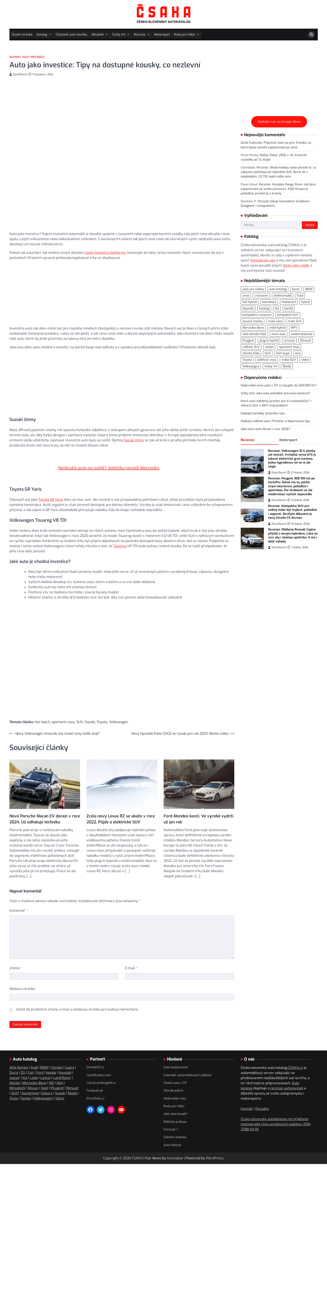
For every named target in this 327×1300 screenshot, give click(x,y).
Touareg (119, 536)
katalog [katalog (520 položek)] (264, 308)
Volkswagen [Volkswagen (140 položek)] (250, 366)
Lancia (45, 1065)
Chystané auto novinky (71, 34)
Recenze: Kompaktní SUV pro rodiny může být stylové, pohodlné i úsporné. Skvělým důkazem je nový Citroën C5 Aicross (292, 512)
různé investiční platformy (105, 252)
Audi (34, 1055)
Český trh (121, 34)
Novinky (15, 57)
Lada (34, 1065)
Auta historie (172, 1133)
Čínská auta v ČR (175, 1070)
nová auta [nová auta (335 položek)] (278, 334)
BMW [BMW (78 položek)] (309, 289)
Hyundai (65, 1060)
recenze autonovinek (286, 1076)
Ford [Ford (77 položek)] (300, 296)
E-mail (131, 955)
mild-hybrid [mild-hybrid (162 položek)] (277, 328)
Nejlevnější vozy (175, 1086)
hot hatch (42, 712)
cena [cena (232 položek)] (245, 296)
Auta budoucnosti (176, 1055)
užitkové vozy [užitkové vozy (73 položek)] (266, 360)
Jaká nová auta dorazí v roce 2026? (265, 429)
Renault (72, 1075)
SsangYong (30, 1080)
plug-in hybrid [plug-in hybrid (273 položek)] (268, 340)
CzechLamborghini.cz (101, 1070)
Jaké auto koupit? (176, 1101)
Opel (44, 1075)
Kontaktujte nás (263, 260)
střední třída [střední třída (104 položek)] (250, 353)
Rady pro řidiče (186, 34)
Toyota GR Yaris (50, 490)
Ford (39, 1060)
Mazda (14, 1070)
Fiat (31, 1060)
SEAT (15, 1080)
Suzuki (90, 712)
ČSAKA (137, 1145)
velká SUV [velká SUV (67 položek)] (289, 360)
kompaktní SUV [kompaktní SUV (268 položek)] (288, 315)
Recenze (142, 34)
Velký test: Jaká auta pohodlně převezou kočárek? (275, 393)
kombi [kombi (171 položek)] (288, 308)
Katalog (44, 34)
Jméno (15, 955)
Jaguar (14, 1065)
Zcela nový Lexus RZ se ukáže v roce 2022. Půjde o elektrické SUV (121, 800)
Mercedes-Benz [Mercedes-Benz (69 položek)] (253, 328)
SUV (79, 712)
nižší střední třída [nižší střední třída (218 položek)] (254, 334)
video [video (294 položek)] (305, 360)
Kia (24, 1065)
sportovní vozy (63, 712)
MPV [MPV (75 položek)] (294, 328)
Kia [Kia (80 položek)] (277, 308)
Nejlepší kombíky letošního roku (263, 413)
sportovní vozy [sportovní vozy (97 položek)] (289, 347)
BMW (44, 1055)
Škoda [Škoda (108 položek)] (287, 366)
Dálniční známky (175, 1125)
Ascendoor (175, 1145)
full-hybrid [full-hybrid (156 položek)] (249, 302)
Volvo (59, 1086)
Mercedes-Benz (34, 1070)
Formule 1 (171, 1117)
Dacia (13, 1060)
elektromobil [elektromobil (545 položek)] (282, 296)
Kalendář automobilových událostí (187, 1063)
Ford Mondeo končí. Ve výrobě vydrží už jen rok (198, 806)
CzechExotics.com (99, 1063)
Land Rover (62, 1065)
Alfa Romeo (18, 1055)
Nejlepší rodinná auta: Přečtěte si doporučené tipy (275, 421)
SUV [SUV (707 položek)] (268, 353)
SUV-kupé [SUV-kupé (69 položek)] (283, 353)
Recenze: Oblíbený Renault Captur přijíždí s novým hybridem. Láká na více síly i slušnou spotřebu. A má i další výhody (293, 535)
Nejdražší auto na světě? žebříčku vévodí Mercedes (108, 463)
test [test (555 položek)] (297, 353)
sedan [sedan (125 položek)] (269, 347)
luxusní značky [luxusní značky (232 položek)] (252, 321)
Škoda (72, 1080)
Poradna (262, 1096)
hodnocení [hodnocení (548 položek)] (289, 302)
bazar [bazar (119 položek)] (296, 289)
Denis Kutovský (251, 143)
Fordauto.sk (95, 1078)
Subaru (46, 1080)
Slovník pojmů (173, 1078)
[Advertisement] (121, 292)
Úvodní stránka (22, 34)
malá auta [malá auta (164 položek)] (275, 321)
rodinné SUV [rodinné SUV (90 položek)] (251, 347)
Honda (51, 1060)
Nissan (33, 1075)
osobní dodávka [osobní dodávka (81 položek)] (301, 334)
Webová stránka (22, 976)
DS (23, 1060)
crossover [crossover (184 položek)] (261, 296)
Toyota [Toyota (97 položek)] (247, 360)
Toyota (102, 712)
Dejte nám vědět (296, 265)
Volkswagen (118, 712)
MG (51, 1070)
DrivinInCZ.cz (95, 1055)
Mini (60, 1070)
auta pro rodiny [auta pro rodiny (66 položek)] (253, 289)
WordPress (214, 1145)
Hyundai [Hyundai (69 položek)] (248, 308)
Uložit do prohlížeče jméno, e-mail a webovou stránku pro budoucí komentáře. (77, 997)
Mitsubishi (17, 1075)
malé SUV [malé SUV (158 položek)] (295, 321)
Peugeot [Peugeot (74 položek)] (248, 340)
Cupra (69, 1055)
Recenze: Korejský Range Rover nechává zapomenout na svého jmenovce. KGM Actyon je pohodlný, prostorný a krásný (278, 189)
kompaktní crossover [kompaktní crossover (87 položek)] (257, 315)
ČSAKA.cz (295, 1055)
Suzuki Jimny (134, 440)
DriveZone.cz (96, 1086)
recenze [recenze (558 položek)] (289, 340)
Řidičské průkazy (175, 1109)
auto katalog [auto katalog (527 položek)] (278, 289)
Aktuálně (99, 34)
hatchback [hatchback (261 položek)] (269, 302)
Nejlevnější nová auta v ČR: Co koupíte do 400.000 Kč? (279, 385)
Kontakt (247, 1096)
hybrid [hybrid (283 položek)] (305, 302)
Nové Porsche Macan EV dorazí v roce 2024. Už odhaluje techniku (44, 800)
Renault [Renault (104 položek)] (305, 340)
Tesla (13, 1086)
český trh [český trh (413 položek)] (270, 366)
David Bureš (18, 74)
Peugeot (57, 1075)
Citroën (57, 1055)
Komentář (18, 898)
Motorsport (162, 34)
